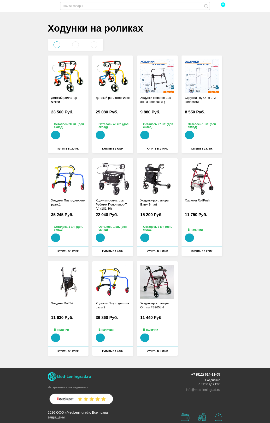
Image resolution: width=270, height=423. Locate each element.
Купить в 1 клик (68, 148)
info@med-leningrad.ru (203, 390)
